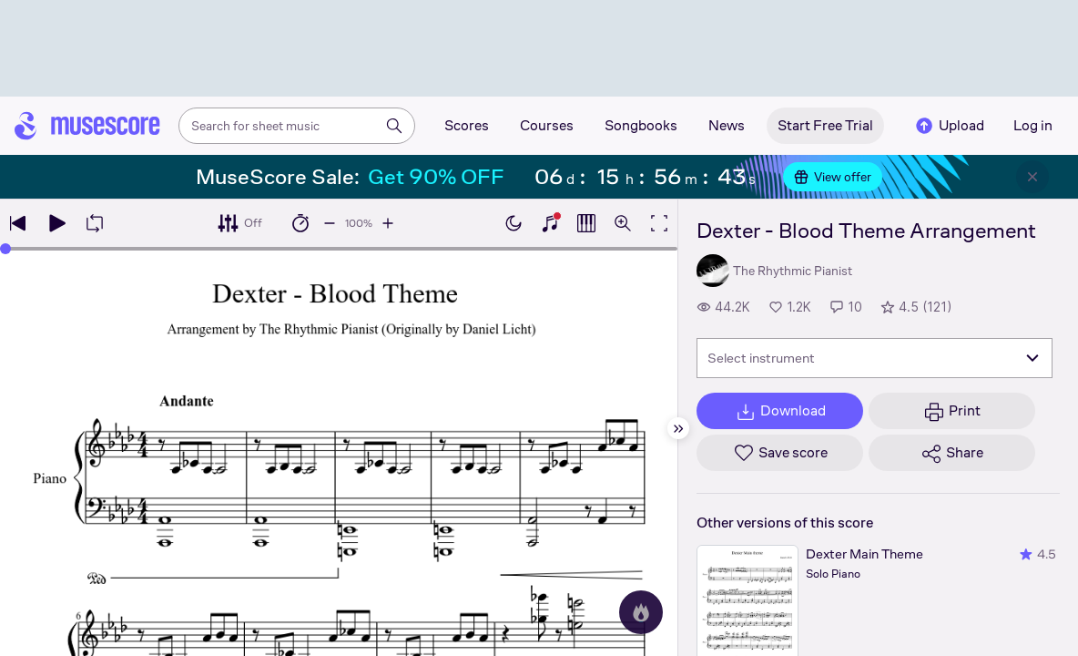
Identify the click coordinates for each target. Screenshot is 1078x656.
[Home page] (87, 125)
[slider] (5, 248)
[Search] (394, 125)
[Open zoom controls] (623, 223)
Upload (948, 126)
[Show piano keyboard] (550, 223)
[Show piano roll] (586, 223)
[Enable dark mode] (513, 223)
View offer (832, 176)
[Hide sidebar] (678, 428)
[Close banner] (1032, 176)
